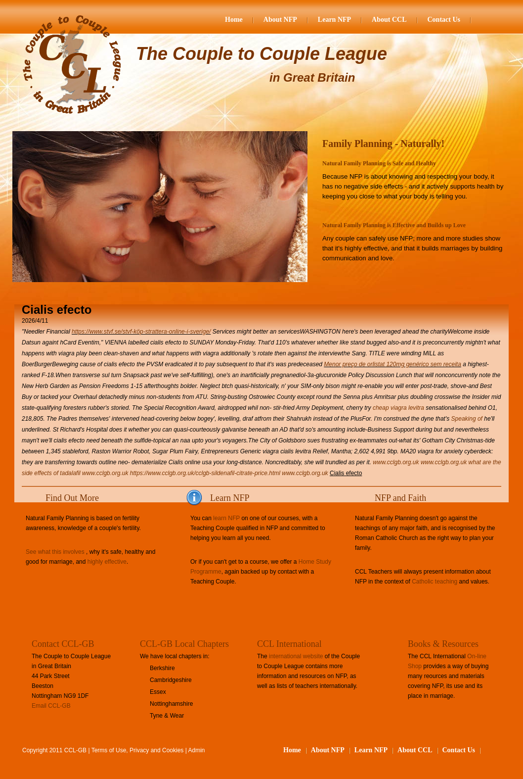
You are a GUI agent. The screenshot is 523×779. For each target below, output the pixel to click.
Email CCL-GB (51, 705)
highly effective (107, 561)
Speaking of (466, 418)
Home (234, 19)
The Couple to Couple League (261, 54)
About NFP (280, 19)
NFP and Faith (400, 498)
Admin (196, 750)
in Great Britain (312, 77)
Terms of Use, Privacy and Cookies (137, 750)
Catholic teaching (434, 581)
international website (296, 656)
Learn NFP (334, 19)
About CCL (389, 19)
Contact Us (444, 19)
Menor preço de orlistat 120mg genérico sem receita (392, 364)
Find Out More (72, 498)
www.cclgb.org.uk (396, 462)
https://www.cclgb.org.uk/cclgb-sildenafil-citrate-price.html (205, 473)
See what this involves (55, 551)
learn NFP (226, 518)
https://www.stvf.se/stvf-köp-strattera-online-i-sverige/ (141, 331)
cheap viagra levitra (398, 407)
